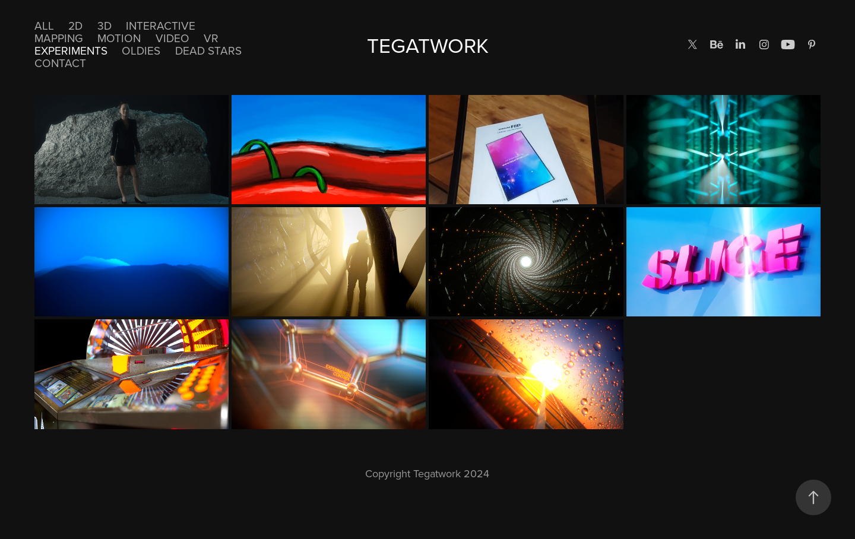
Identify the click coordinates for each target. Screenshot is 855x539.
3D (104, 25)
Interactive (160, 25)
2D (75, 25)
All (44, 25)
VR (211, 38)
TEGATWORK (428, 44)
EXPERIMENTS (70, 50)
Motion (119, 38)
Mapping (58, 38)
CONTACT (60, 63)
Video (172, 38)
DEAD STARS (208, 50)
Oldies (141, 50)
